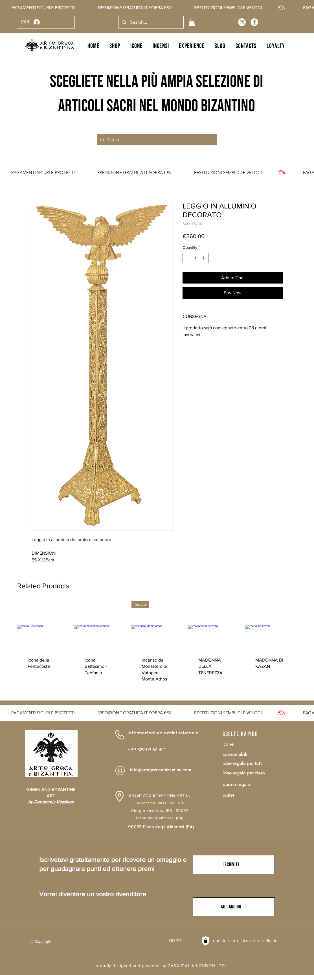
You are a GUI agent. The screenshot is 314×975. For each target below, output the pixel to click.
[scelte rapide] (243, 734)
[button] (192, 22)
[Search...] (151, 22)
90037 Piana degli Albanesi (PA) (161, 826)
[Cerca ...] (156, 139)
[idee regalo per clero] (251, 773)
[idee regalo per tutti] (251, 763)
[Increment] (204, 258)
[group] (157, 647)
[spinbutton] (195, 258)
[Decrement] (186, 258)
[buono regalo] (251, 784)
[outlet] (250, 795)
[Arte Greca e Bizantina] (242, 22)
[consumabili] (251, 754)
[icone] (250, 744)
